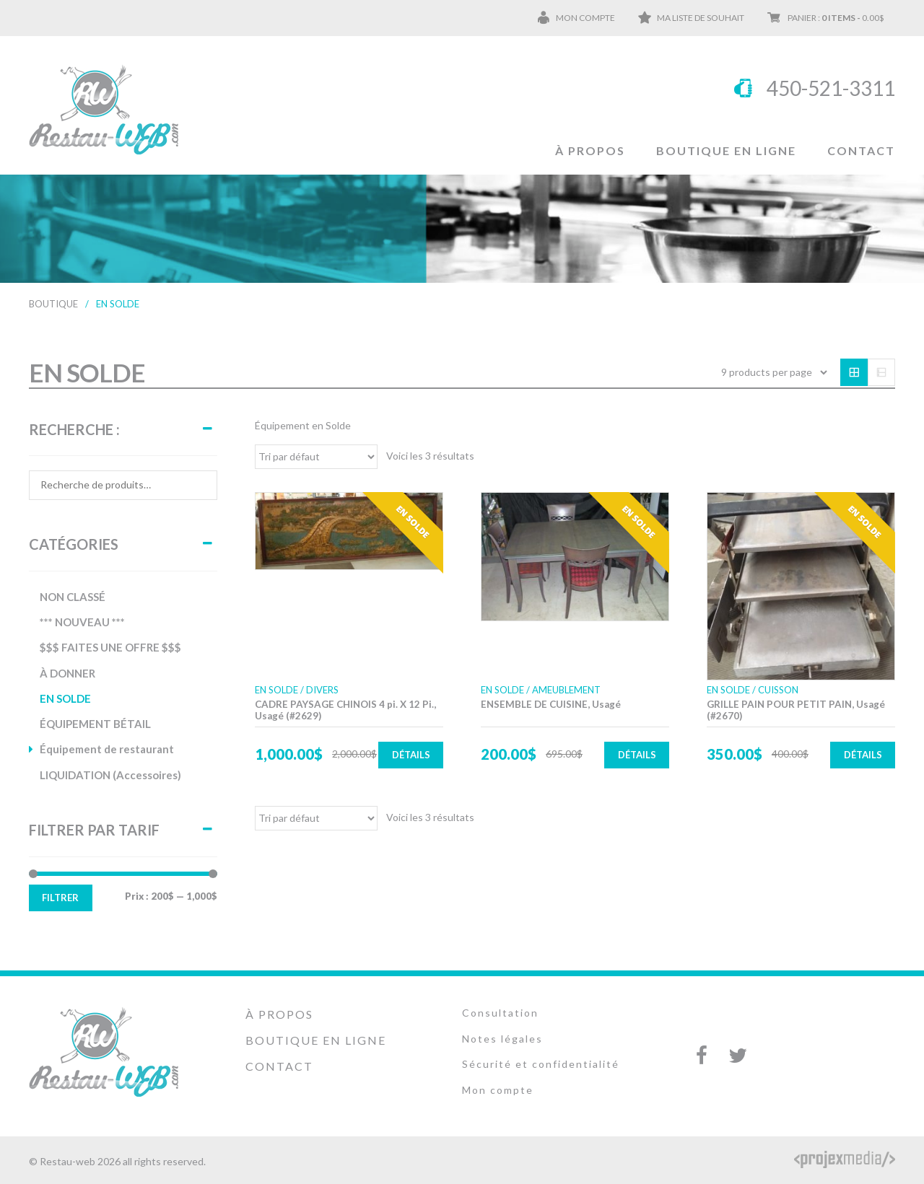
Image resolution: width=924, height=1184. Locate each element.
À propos (590, 150)
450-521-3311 (831, 88)
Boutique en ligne (726, 150)
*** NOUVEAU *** (82, 621)
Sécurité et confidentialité (540, 1064)
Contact (861, 150)
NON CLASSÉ (72, 596)
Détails (411, 754)
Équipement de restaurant (107, 748)
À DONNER (67, 673)
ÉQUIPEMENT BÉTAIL (95, 723)
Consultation (500, 1013)
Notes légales (502, 1038)
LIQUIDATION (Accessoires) (110, 774)
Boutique (53, 304)
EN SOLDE (65, 698)
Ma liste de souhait (700, 17)
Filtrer (60, 897)
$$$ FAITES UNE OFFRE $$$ (110, 647)
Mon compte (585, 17)
